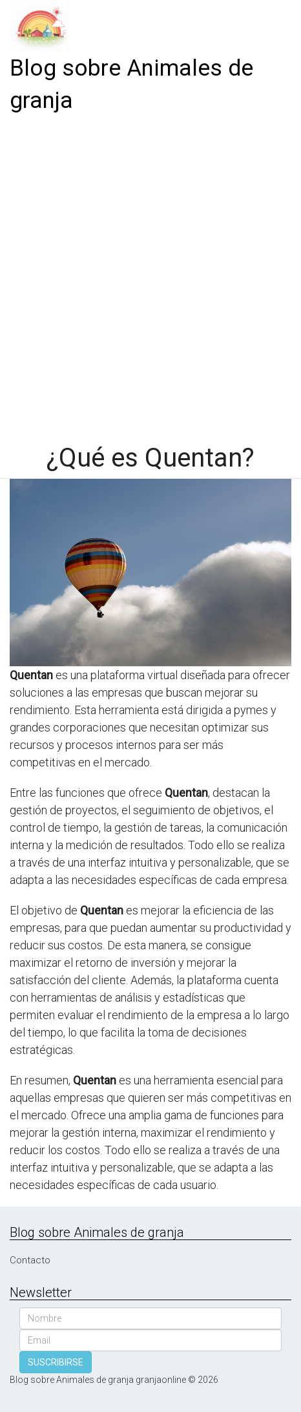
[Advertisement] (150, 274)
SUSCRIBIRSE (55, 1362)
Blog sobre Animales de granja (131, 84)
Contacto (30, 1260)
